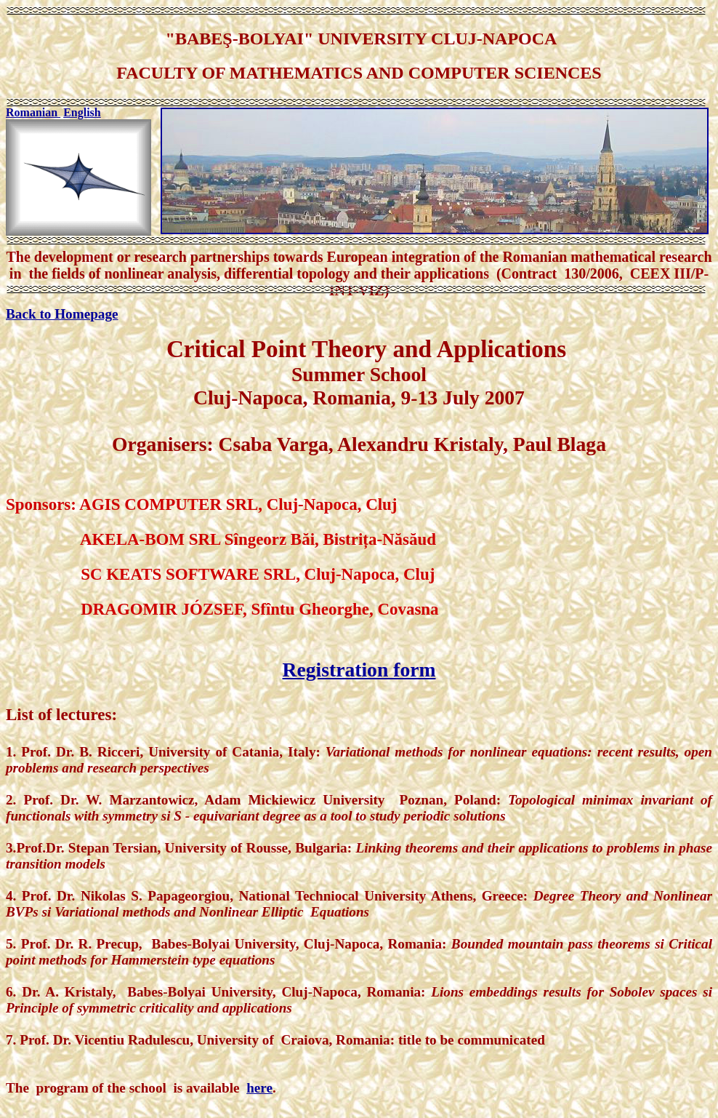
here (259, 1087)
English (82, 112)
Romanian (33, 112)
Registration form (359, 669)
